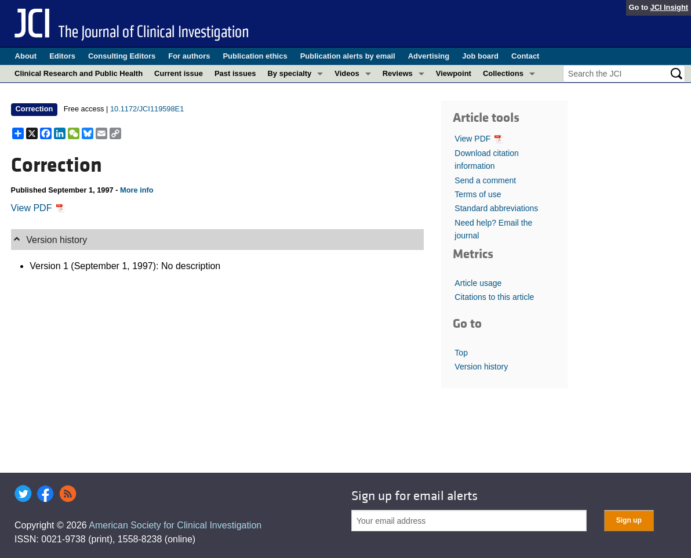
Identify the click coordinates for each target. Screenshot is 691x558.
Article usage (477, 283)
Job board (480, 56)
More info (137, 190)
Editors (62, 56)
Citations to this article (494, 297)
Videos (346, 73)
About (26, 56)
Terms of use (477, 194)
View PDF (38, 208)
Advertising (429, 56)
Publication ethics (255, 56)
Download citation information (486, 159)
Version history (481, 366)
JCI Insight (669, 7)
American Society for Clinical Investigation (175, 525)
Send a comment (485, 180)
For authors (189, 56)
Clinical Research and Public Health (78, 73)
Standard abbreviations (496, 208)
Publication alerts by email (347, 56)
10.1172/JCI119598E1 (147, 108)
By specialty (289, 73)
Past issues (235, 73)
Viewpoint (453, 73)
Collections (503, 73)
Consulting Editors (121, 56)
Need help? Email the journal (493, 229)
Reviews (398, 73)
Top (461, 352)
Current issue (178, 73)
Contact (525, 56)
